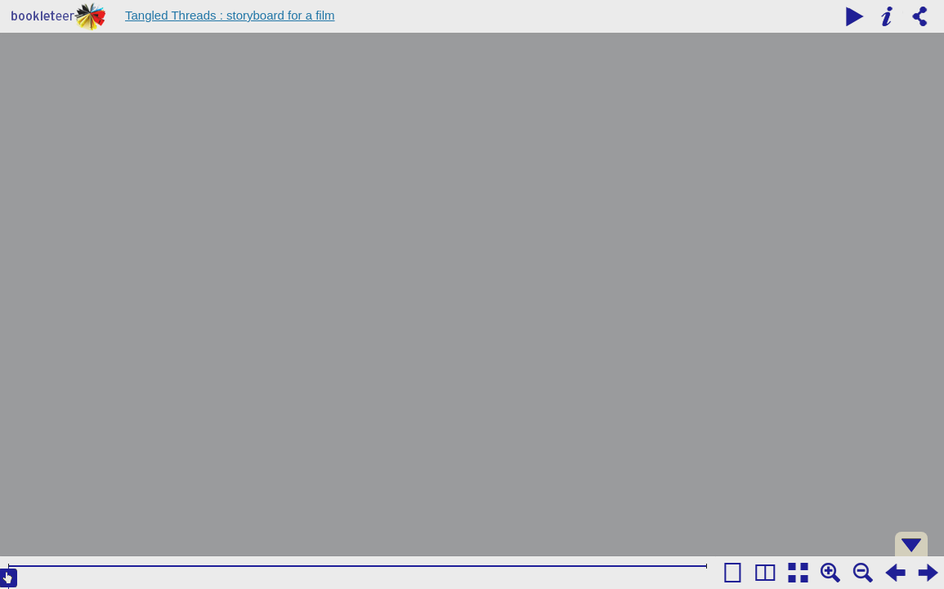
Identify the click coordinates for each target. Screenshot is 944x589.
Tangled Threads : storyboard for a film (230, 15)
